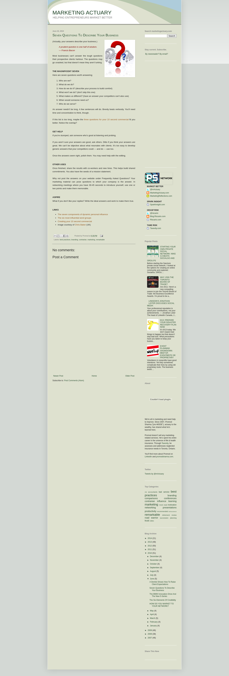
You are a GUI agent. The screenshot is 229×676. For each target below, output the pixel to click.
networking (150, 507)
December (154, 556)
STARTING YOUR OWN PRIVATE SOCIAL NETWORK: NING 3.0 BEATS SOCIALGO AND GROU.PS (161, 254)
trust (147, 520)
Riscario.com (155, 220)
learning (172, 501)
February (154, 622)
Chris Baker (80, 225)
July (152, 575)
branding (74, 240)
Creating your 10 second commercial (75, 221)
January (153, 626)
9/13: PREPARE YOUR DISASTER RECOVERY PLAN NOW (168, 323)
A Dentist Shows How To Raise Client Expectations (162, 583)
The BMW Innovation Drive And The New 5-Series (162, 595)
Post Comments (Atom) (74, 380)
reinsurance (173, 511)
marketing (91, 240)
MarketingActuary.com (159, 193)
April (152, 614)
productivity (150, 511)
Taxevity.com (155, 228)
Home (94, 376)
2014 (150, 538)
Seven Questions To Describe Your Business (85, 35)
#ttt (146, 492)
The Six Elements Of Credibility (162, 600)
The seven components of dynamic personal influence (83, 214)
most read (163, 505)
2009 (150, 630)
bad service (164, 492)
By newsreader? (152, 54)
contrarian (83, 240)
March (153, 618)
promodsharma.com (164, 456)
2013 (150, 542)
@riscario (154, 213)
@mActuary (155, 189)
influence (161, 501)
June (152, 579)
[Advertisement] (94, 351)
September (155, 567)
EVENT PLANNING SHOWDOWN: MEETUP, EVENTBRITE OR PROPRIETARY (168, 352)
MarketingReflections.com (161, 196)
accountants (152, 492)
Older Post (129, 376)
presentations (170, 507)
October (153, 564)
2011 (150, 549)
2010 (150, 553)
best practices (65, 240)
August (153, 571)
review (174, 515)
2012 (150, 546)
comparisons (151, 498)
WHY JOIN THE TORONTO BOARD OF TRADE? (167, 280)
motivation (172, 505)
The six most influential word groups (74, 218)
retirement (166, 515)
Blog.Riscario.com (158, 216)
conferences (170, 498)
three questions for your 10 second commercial (106, 119)
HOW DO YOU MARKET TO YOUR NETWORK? (161, 605)
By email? (164, 54)
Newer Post (58, 376)
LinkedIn (148, 456)
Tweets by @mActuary (154, 474)
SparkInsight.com (157, 204)
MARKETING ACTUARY (82, 13)
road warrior (151, 517)
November (154, 560)
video (152, 521)
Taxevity (165, 443)
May (152, 611)
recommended (162, 511)
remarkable (100, 240)
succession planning (168, 518)
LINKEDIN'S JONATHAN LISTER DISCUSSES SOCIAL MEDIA (160, 303)
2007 (150, 638)
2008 (150, 634)
